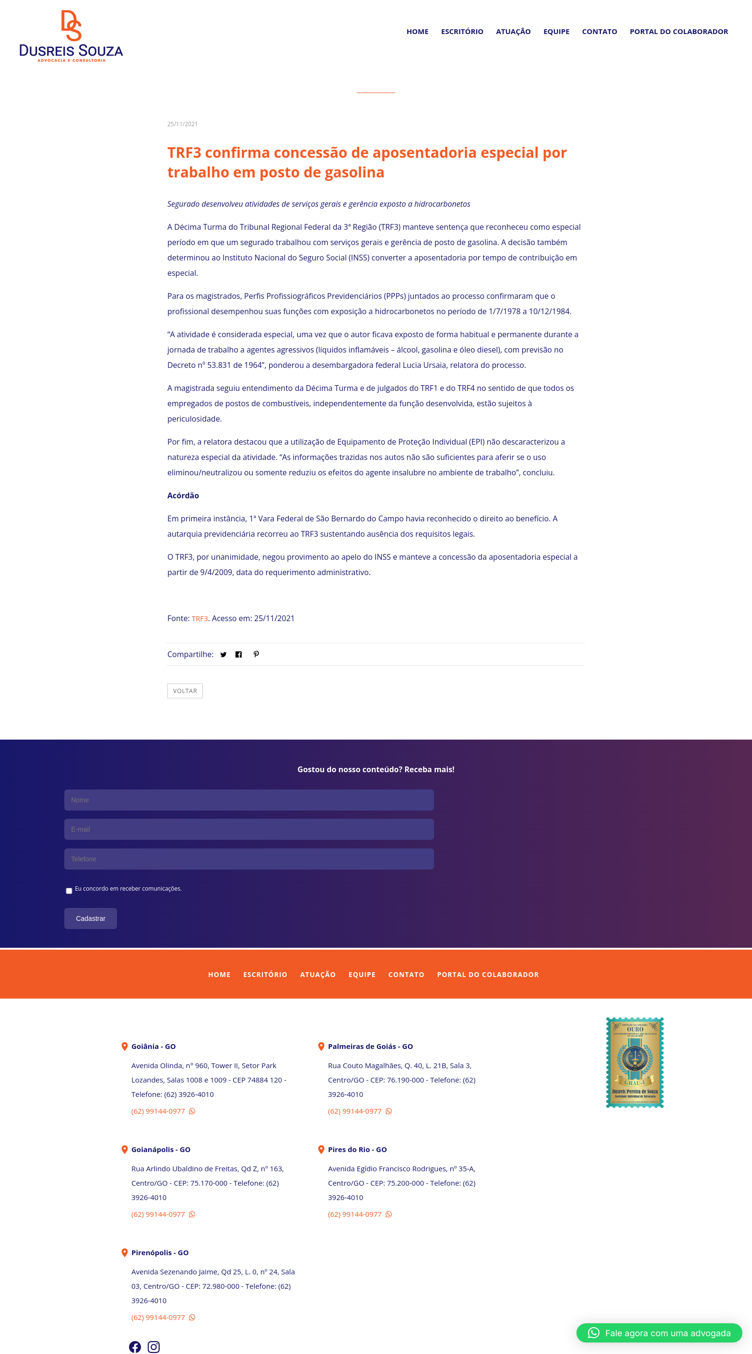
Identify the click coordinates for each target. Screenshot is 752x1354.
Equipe (556, 31)
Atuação (513, 31)
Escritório (462, 31)
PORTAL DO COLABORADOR (679, 31)
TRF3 (200, 618)
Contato (599, 31)
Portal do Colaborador (488, 913)
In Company (398, 1340)
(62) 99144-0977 (164, 1049)
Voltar (185, 691)
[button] (659, 1332)
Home (418, 31)
